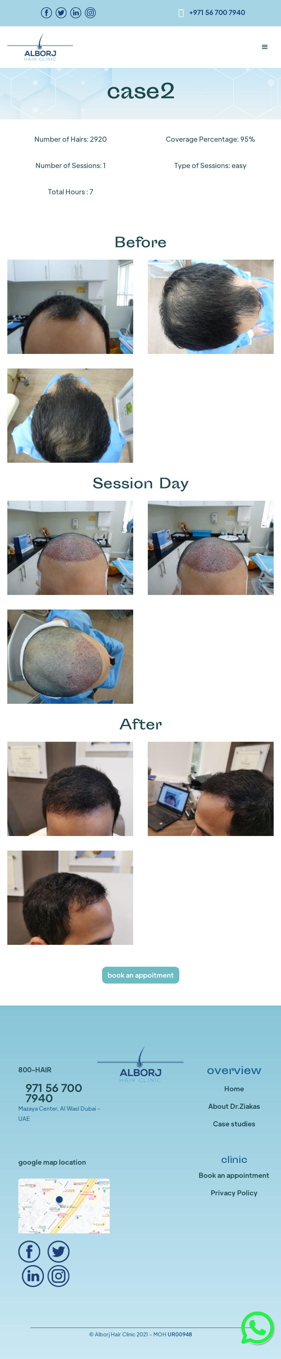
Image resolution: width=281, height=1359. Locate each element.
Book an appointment (234, 1175)
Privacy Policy (234, 1192)
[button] (265, 47)
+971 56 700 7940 (217, 12)
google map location (52, 1162)
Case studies (234, 1123)
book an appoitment (141, 975)
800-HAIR (35, 1069)
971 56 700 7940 (54, 1093)
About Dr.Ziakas (234, 1106)
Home (234, 1088)
